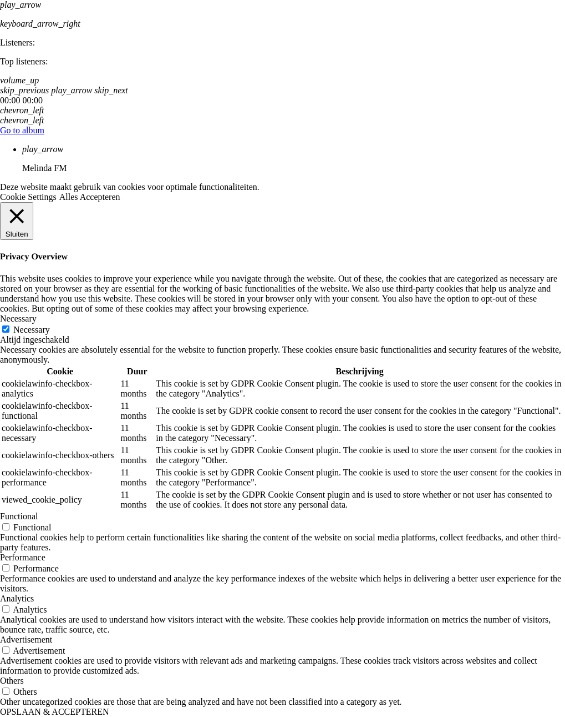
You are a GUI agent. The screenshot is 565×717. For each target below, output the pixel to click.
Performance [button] (22, 557)
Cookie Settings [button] (28, 197)
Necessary (31, 329)
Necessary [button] (18, 318)
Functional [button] (19, 516)
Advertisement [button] (26, 639)
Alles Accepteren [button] (89, 197)
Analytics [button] (17, 598)
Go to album (22, 130)
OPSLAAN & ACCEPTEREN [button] (54, 711)
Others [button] (12, 680)
